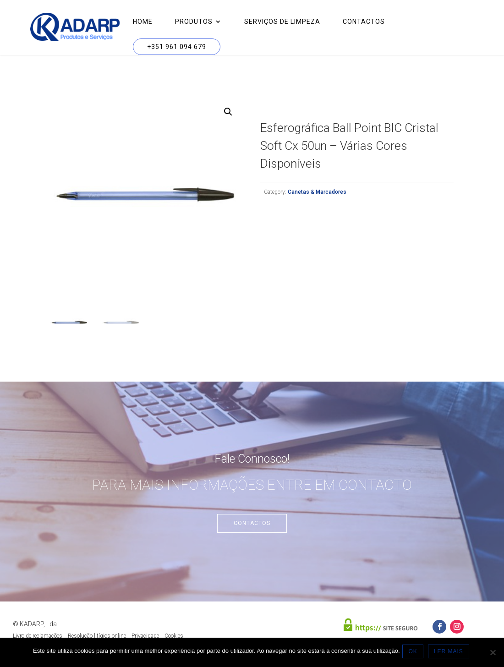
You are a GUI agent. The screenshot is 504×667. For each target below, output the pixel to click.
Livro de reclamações (37, 636)
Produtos (194, 21)
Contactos (364, 21)
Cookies (173, 636)
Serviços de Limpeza (282, 21)
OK (415, 653)
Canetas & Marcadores (317, 192)
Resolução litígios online (97, 636)
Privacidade (145, 636)
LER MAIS (450, 653)
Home (143, 21)
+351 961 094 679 (176, 46)
